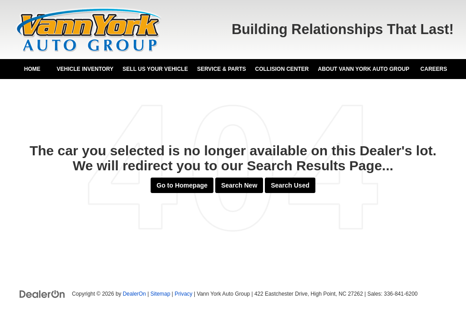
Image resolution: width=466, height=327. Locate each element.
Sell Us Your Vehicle (155, 69)
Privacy (183, 294)
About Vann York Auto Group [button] (363, 69)
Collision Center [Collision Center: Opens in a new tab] (282, 69)
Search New (239, 185)
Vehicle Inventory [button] (85, 69)
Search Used (290, 185)
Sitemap (160, 294)
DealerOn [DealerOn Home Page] (134, 294)
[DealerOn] (42, 293)
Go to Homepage (182, 185)
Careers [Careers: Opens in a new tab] (433, 69)
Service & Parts (221, 69)
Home (32, 69)
